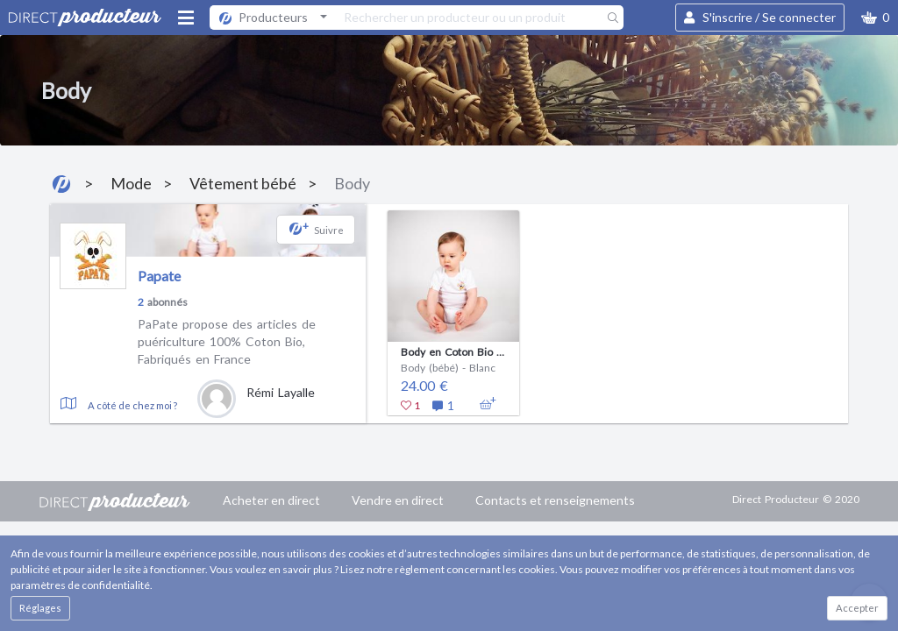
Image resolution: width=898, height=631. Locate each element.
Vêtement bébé (242, 183)
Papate (159, 275)
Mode (131, 183)
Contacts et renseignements (555, 500)
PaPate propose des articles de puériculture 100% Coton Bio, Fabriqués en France (227, 340)
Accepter (857, 607)
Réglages (40, 607)
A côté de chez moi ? (132, 405)
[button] (875, 18)
